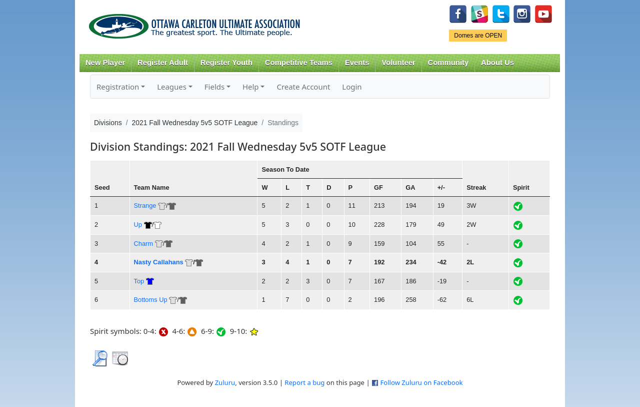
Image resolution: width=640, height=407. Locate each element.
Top (139, 281)
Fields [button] (214, 87)
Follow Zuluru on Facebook (421, 382)
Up (138, 224)
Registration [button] (117, 87)
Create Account (303, 87)
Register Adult (163, 63)
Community (448, 63)
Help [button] (250, 87)
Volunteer (398, 63)
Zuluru (225, 382)
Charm (144, 243)
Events (357, 63)
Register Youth (226, 63)
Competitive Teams (298, 63)
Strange (145, 205)
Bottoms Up (151, 299)
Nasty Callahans (159, 262)
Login (352, 87)
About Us (497, 63)
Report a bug (304, 382)
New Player (105, 63)
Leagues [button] (171, 87)
